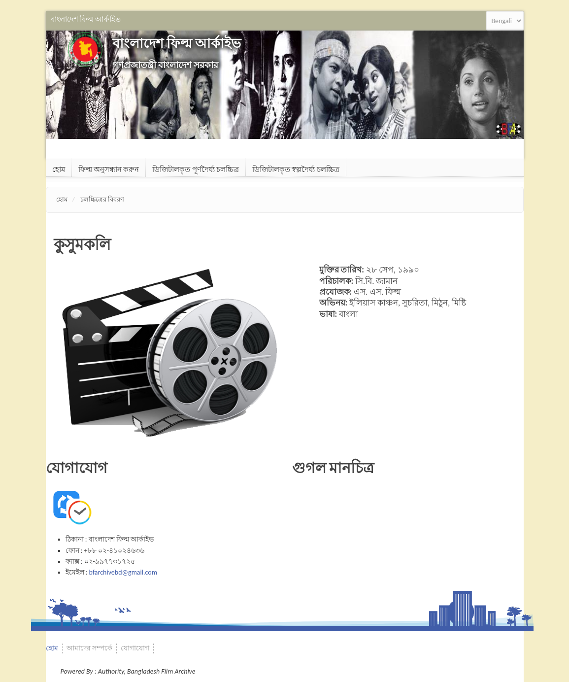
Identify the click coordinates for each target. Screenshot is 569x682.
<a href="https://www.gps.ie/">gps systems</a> (408, 531)
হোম (58, 169)
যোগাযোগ (135, 648)
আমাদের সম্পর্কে (89, 648)
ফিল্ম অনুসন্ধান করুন (108, 169)
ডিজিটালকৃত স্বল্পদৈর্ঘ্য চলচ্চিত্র (295, 169)
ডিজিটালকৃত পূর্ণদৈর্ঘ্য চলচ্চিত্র (195, 169)
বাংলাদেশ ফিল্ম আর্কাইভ (176, 43)
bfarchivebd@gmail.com (123, 572)
